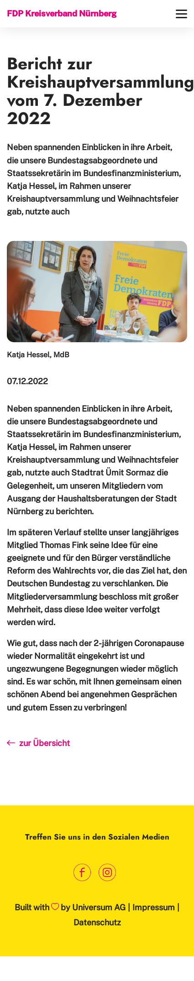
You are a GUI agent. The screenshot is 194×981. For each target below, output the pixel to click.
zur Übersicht (38, 743)
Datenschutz (97, 922)
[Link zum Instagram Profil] (107, 872)
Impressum (153, 907)
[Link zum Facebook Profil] (82, 872)
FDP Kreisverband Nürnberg (61, 13)
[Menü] (181, 14)
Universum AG (99, 907)
